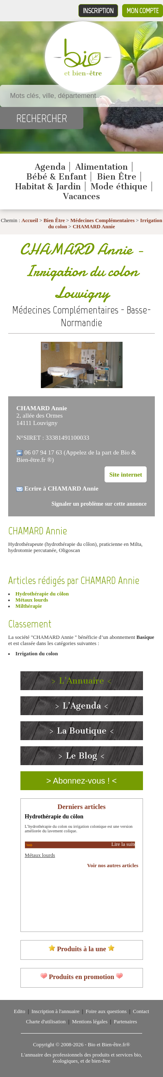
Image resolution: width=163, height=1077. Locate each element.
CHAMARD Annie (94, 226)
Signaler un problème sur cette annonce (99, 504)
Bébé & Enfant (56, 177)
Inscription (98, 11)
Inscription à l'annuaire (55, 1011)
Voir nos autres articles (112, 865)
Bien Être (116, 177)
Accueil (29, 220)
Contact (141, 1011)
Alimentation (101, 167)
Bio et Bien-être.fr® (109, 1044)
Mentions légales (89, 1022)
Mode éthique (119, 186)
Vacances (81, 196)
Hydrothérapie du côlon (42, 594)
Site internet (125, 474)
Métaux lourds (32, 600)
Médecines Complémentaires (102, 220)
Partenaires (125, 1022)
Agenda (50, 167)
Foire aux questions (106, 1011)
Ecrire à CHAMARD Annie (61, 488)
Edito (19, 1011)
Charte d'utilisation (46, 1022)
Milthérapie (29, 606)
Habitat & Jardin (48, 186)
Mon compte (143, 11)
